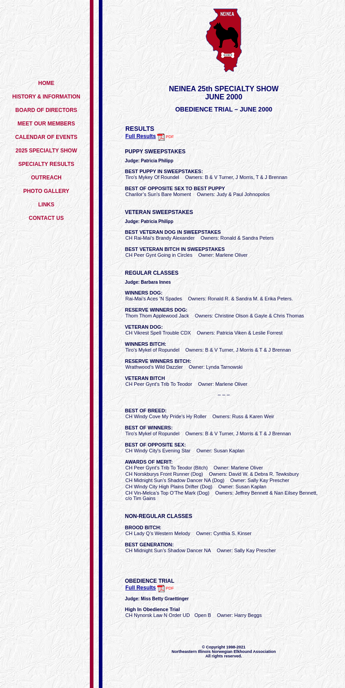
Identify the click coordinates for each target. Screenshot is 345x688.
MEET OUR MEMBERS (46, 124)
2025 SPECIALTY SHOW (46, 150)
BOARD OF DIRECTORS (46, 110)
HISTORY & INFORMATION (46, 97)
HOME (46, 83)
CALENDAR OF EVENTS (46, 137)
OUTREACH (46, 177)
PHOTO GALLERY (46, 191)
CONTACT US (46, 218)
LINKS (46, 204)
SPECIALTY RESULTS (46, 164)
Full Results (140, 136)
